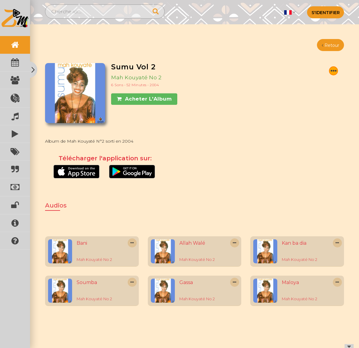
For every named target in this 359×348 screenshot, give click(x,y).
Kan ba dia (294, 243)
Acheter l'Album (144, 99)
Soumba (87, 282)
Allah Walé (192, 243)
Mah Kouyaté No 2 (136, 77)
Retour (330, 45)
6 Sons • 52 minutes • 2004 (135, 85)
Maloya (290, 282)
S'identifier (326, 12)
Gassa (186, 282)
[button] (289, 12)
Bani (82, 243)
